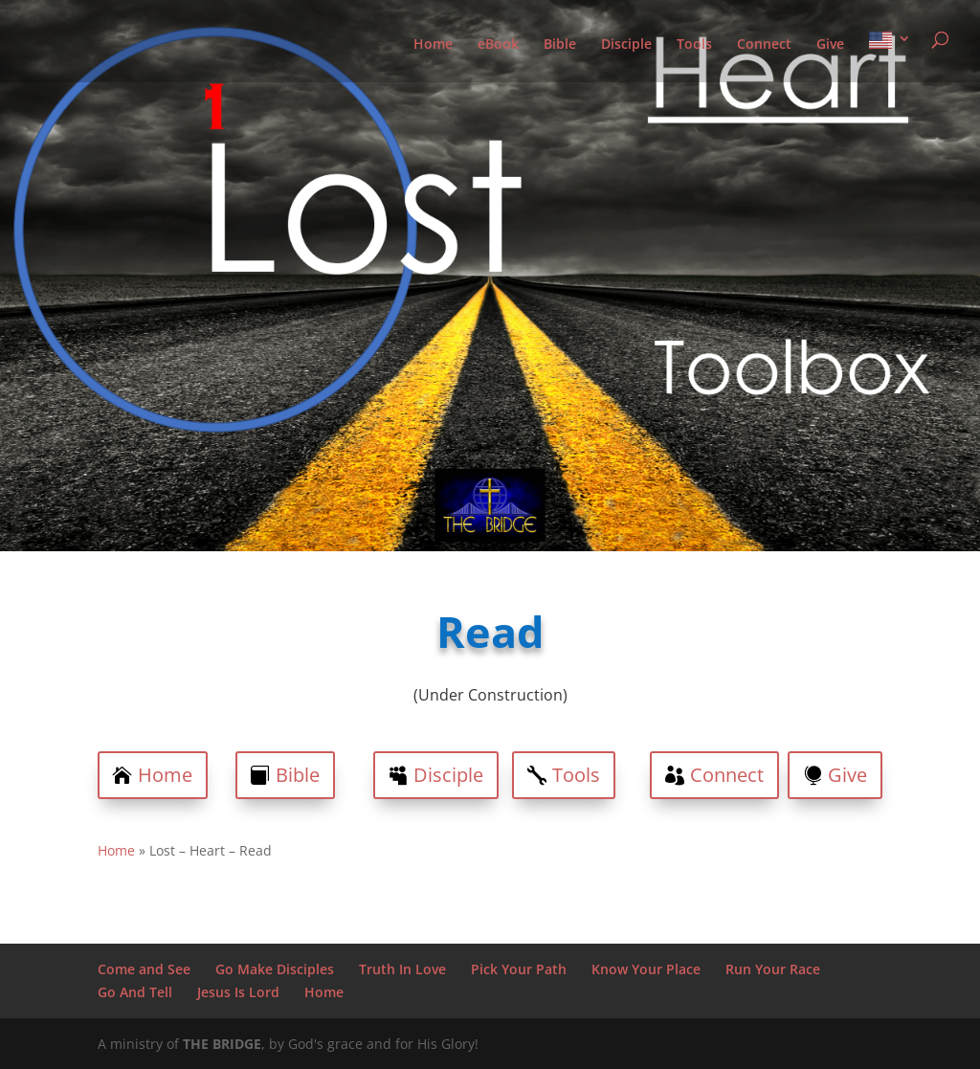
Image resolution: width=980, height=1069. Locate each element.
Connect (764, 45)
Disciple (626, 45)
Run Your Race (772, 969)
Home (433, 45)
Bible (560, 45)
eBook (498, 45)
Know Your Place (646, 969)
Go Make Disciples (274, 969)
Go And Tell (135, 992)
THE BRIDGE (222, 1044)
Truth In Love (402, 969)
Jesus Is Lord (238, 992)
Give (830, 45)
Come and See (144, 969)
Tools (694, 45)
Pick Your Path (519, 969)
